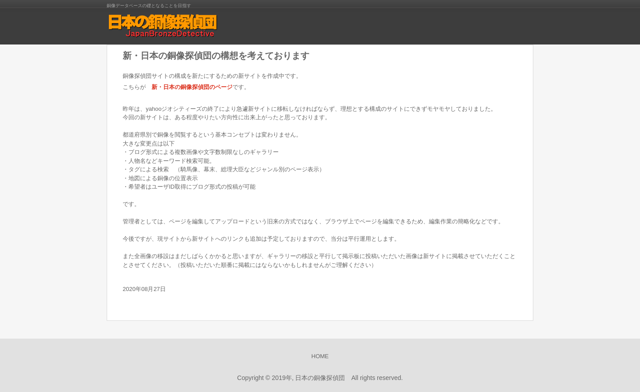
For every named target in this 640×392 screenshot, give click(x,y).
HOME (320, 356)
